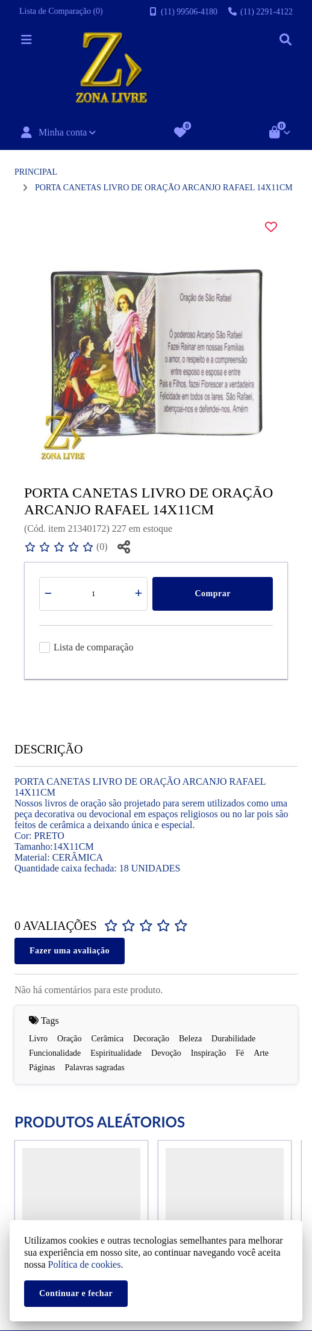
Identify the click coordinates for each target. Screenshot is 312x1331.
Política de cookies (84, 1264)
